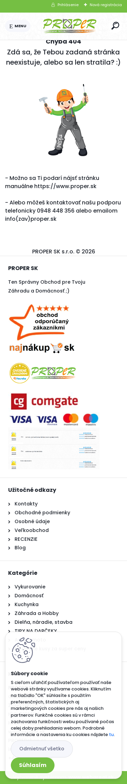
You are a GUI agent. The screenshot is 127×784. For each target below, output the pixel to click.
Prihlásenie (68, 4)
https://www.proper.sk (65, 186)
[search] (115, 25)
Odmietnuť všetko (41, 748)
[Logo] (70, 26)
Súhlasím (32, 765)
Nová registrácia (106, 4)
